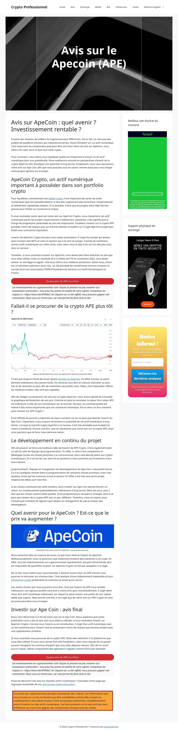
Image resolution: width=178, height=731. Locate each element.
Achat (62, 7)
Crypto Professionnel (29, 7)
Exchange (85, 7)
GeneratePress (111, 726)
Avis (73, 7)
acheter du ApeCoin (69, 379)
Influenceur (121, 7)
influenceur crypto (21, 580)
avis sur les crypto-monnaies (58, 684)
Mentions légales (155, 7)
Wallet (98, 7)
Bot (108, 7)
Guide (136, 7)
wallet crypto (56, 198)
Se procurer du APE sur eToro (62, 281)
